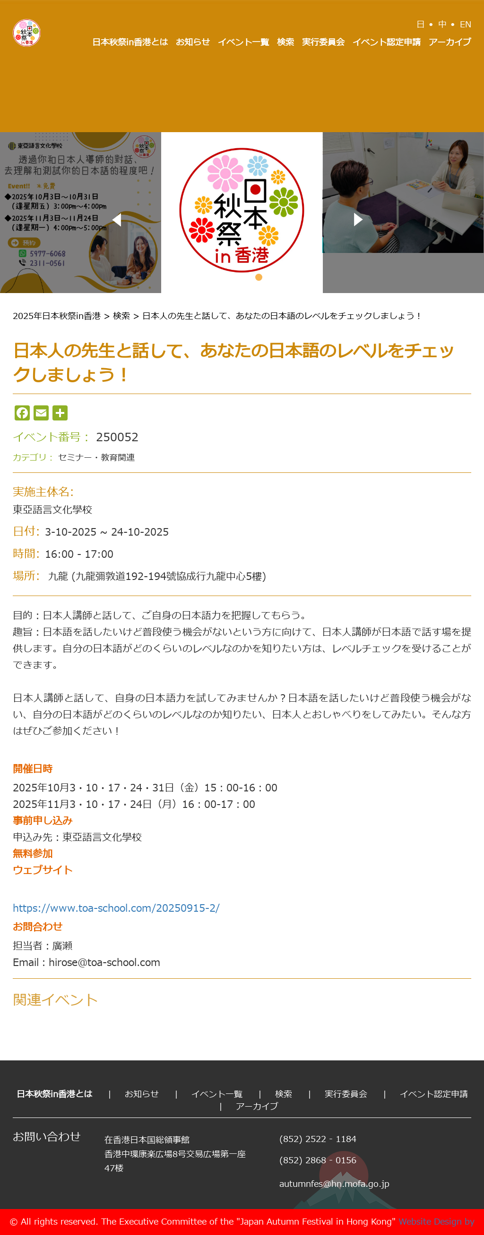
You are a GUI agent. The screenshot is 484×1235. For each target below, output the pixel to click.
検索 (285, 42)
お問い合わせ (47, 1137)
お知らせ (193, 42)
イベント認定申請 (387, 42)
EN (465, 24)
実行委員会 (323, 42)
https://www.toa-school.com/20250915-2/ (116, 908)
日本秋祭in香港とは (130, 42)
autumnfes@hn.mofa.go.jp (334, 1184)
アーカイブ (450, 42)
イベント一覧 (243, 42)
